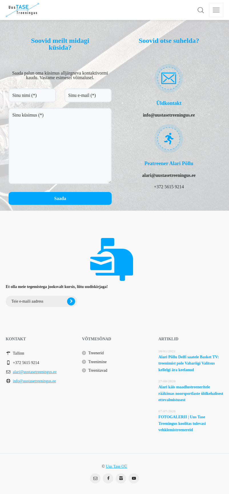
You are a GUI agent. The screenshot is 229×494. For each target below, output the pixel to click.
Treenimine (97, 362)
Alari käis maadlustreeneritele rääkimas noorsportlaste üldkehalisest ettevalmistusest (190, 393)
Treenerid (96, 353)
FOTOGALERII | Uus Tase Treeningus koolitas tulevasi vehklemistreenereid (182, 423)
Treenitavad (97, 370)
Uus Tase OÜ (116, 466)
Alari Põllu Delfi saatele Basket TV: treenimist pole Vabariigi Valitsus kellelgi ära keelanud (188, 363)
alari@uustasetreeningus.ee (35, 372)
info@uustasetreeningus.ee (34, 381)
